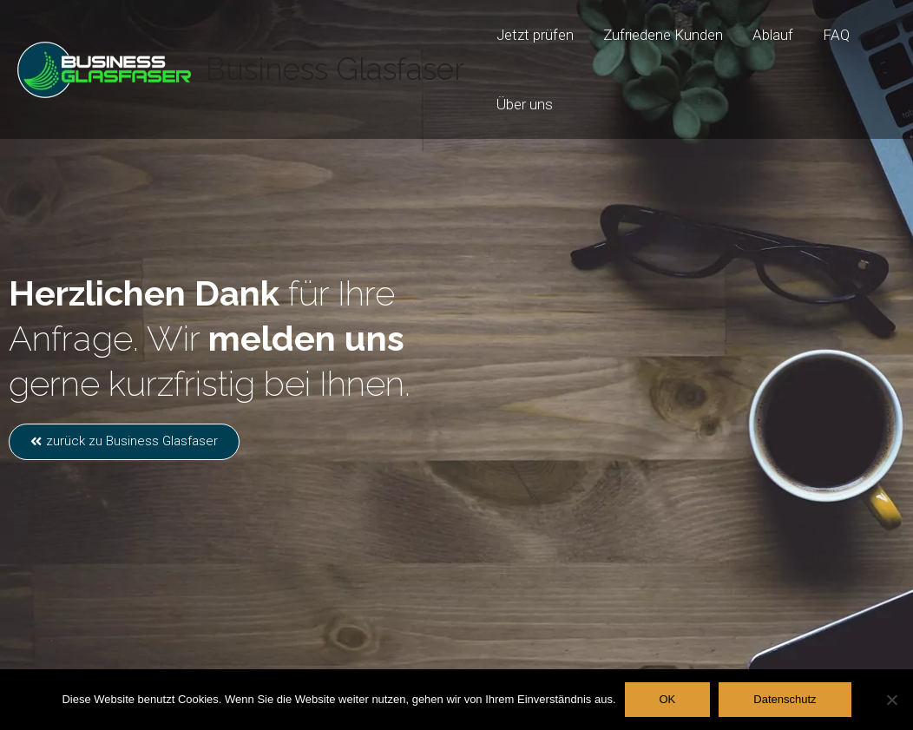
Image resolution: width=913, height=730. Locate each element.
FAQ (836, 34)
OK (668, 699)
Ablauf (772, 34)
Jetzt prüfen (535, 34)
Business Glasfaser (335, 69)
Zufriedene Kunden (663, 34)
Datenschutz (784, 699)
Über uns (524, 104)
